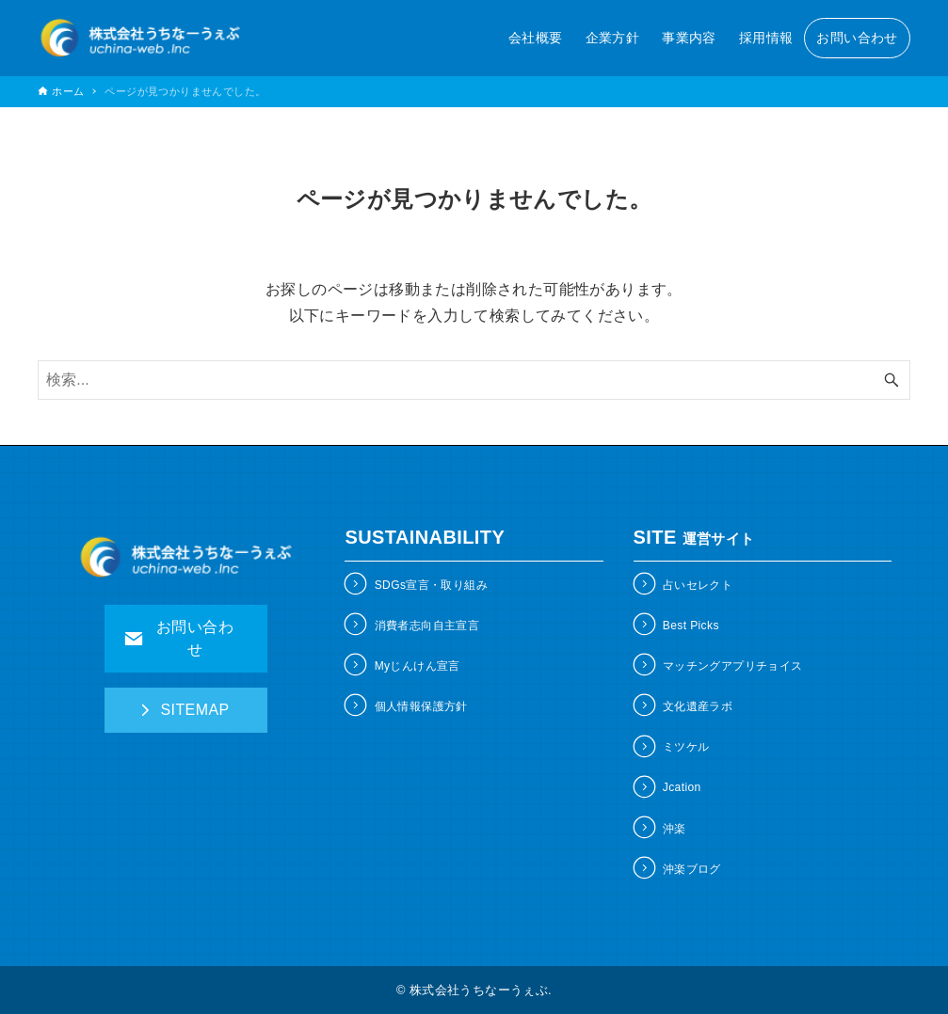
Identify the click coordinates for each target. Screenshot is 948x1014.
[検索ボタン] (891, 380)
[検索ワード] (473, 380)
